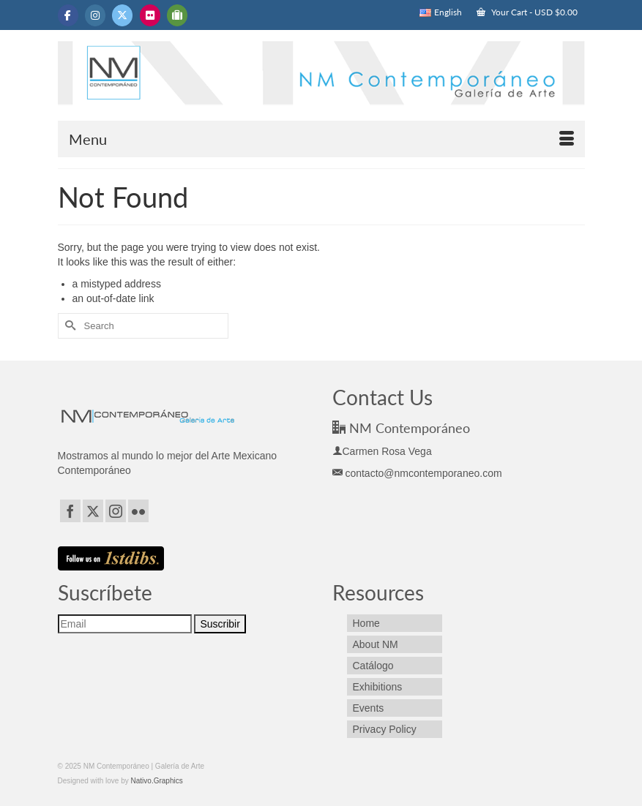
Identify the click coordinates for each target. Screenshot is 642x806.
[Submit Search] (69, 326)
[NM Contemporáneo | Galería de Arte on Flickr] (150, 15)
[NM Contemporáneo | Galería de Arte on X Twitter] (122, 15)
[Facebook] (70, 511)
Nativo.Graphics (157, 781)
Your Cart (527, 12)
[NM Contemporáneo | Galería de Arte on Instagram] (95, 15)
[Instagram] (115, 511)
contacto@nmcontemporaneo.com (417, 473)
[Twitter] (93, 511)
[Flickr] (138, 511)
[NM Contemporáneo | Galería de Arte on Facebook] (68, 15)
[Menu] (321, 139)
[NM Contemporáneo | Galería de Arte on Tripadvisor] (177, 15)
